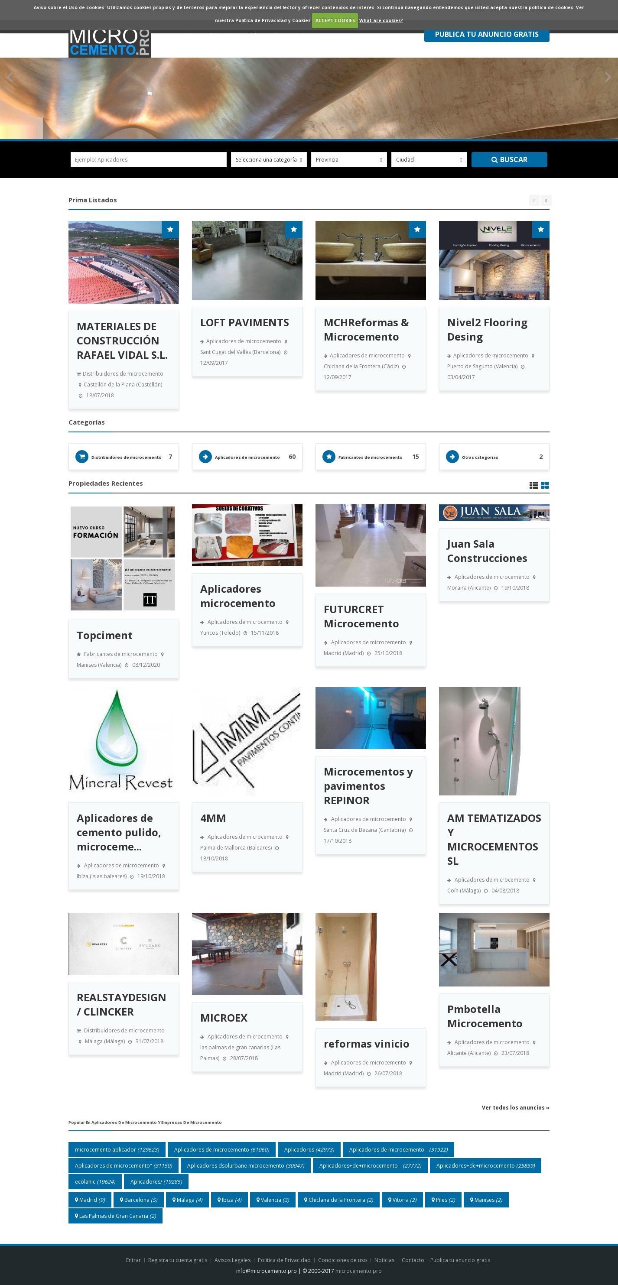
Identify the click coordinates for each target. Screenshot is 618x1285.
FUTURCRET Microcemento (361, 616)
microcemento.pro (358, 1271)
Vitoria (402, 1200)
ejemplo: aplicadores (101, 159)
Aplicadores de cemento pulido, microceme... (119, 832)
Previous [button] (534, 200)
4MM (213, 818)
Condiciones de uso (342, 1260)
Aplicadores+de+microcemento (485, 1165)
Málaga (187, 1200)
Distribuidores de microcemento (126, 457)
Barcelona (138, 1200)
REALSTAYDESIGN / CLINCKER (121, 1004)
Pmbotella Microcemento (485, 1016)
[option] (123, 315)
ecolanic (95, 1181)
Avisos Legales (232, 1260)
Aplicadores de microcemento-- (398, 1149)
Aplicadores (309, 1149)
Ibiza (229, 1200)
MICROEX (223, 1017)
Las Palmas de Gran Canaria (115, 1216)
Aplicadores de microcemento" (123, 1165)
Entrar (134, 1260)
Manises (486, 1200)
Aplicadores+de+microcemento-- (370, 1165)
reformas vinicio (367, 1043)
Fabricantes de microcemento (370, 457)
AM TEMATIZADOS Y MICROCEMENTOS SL (494, 839)
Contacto (414, 1260)
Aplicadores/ (156, 1181)
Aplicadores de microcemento (247, 457)
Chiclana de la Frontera (338, 1200)
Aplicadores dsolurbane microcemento (245, 1165)
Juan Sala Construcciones (487, 550)
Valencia (273, 1200)
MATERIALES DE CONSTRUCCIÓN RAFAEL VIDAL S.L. (122, 340)
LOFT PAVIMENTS (244, 322)
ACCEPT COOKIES (335, 20)
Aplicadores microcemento (238, 595)
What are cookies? (381, 20)
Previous (10, 77)
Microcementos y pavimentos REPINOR (368, 785)
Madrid (90, 1200)
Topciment (105, 635)
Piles (443, 1200)
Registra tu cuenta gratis (178, 1260)
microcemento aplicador (117, 1149)
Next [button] (546, 200)
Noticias (385, 1260)
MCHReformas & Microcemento (366, 329)
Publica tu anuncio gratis (460, 1260)
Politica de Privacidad (284, 1260)
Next (607, 77)
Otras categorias (480, 457)
